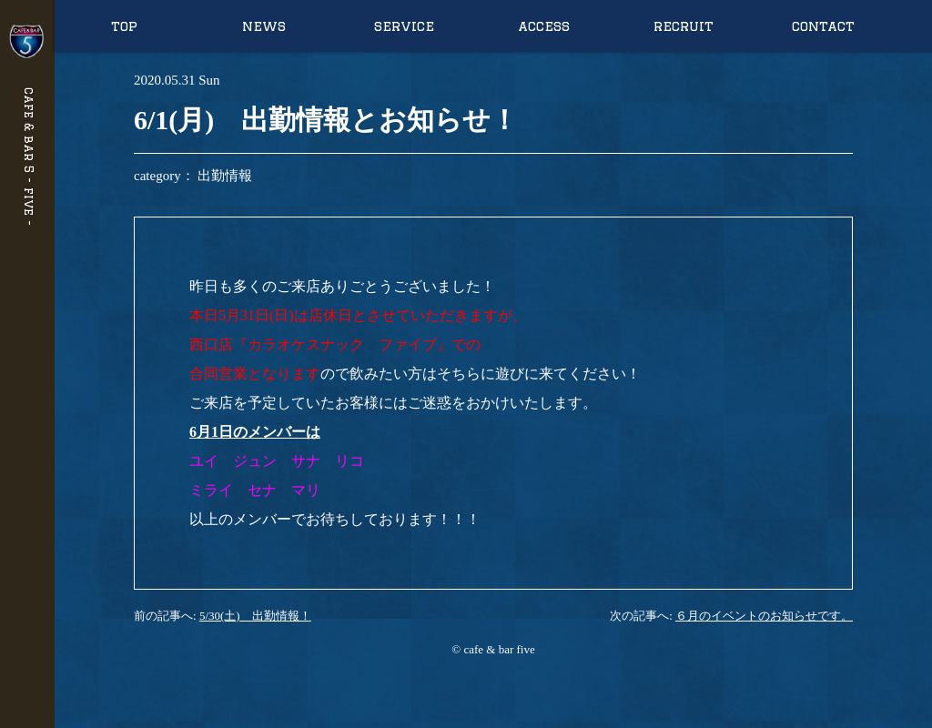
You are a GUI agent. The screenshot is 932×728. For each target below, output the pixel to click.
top (124, 26)
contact (823, 26)
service (404, 26)
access (544, 26)
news (264, 26)
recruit (683, 26)
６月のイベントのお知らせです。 (764, 615)
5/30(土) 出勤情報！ (255, 615)
